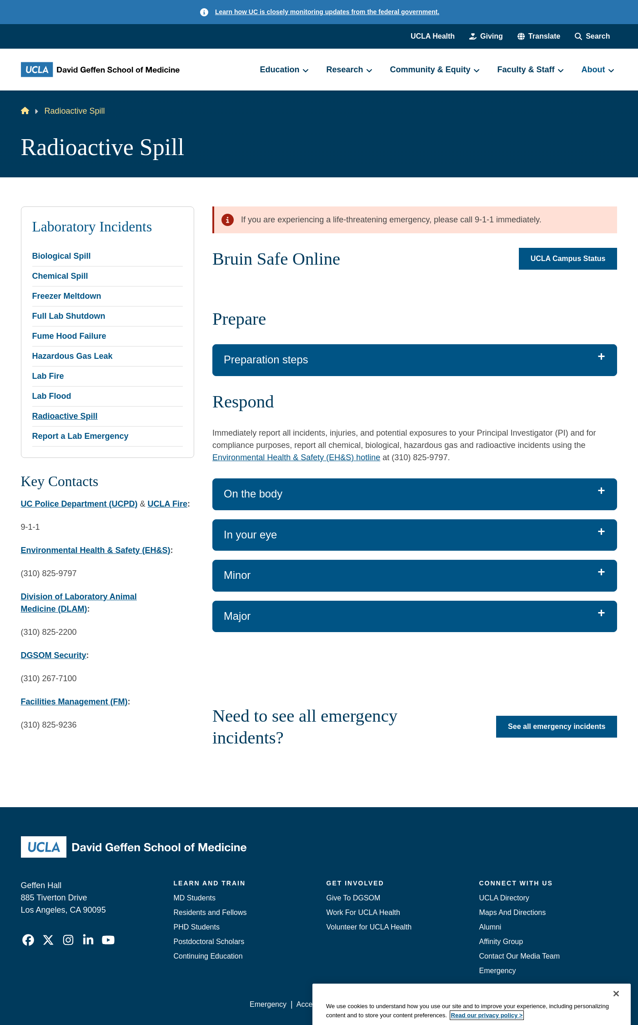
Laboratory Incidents (92, 227)
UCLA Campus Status (568, 258)
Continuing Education (208, 956)
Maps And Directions (512, 912)
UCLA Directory (504, 898)
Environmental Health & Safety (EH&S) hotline (296, 457)
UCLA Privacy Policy (379, 1004)
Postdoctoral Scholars (209, 941)
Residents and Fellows (210, 912)
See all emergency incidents (556, 726)
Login (531, 1004)
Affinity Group (501, 941)
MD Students (195, 898)
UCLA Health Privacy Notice (467, 1004)
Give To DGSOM (354, 898)
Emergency (497, 971)
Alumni (490, 927)
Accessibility (316, 1004)
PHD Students (197, 927)
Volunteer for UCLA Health (369, 927)
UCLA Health (433, 36)
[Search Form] (592, 36)
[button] (539, 36)
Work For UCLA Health (363, 912)
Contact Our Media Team (519, 956)
